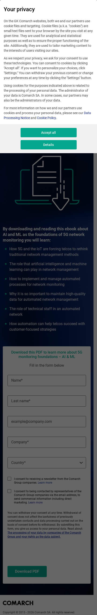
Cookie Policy (46, 118)
